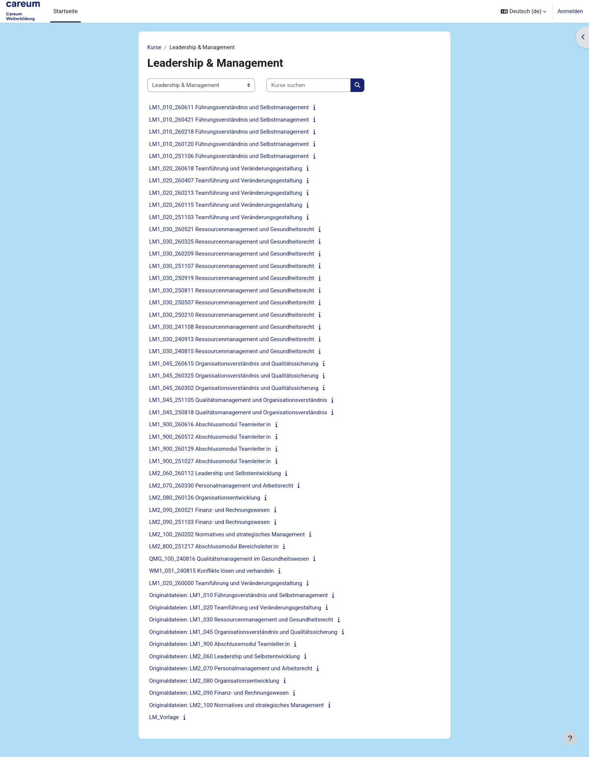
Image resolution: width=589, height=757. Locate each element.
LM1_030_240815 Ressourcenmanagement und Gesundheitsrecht (231, 351)
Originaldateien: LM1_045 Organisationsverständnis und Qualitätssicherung (243, 632)
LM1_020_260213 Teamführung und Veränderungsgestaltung (225, 193)
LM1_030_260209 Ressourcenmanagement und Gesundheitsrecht (231, 254)
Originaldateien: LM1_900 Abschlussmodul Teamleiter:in (219, 644)
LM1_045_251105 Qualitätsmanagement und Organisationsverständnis (238, 400)
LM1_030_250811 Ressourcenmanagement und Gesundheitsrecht (231, 290)
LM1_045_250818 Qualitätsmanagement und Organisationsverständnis (238, 412)
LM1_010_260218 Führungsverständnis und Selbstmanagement (229, 132)
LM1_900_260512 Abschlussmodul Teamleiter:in (210, 437)
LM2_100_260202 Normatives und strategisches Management (227, 534)
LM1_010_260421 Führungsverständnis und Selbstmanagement (229, 120)
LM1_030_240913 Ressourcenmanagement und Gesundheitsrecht (231, 339)
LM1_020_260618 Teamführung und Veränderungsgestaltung (225, 169)
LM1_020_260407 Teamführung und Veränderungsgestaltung (225, 181)
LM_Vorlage (164, 717)
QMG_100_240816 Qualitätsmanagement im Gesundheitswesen (229, 559)
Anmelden (570, 11)
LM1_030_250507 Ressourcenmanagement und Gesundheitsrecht (231, 302)
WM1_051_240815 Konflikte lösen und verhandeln (211, 571)
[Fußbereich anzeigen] (570, 738)
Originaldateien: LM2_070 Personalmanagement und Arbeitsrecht (230, 668)
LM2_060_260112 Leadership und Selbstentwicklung (215, 473)
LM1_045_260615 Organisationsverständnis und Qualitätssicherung (234, 364)
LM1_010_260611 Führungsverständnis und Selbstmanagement (229, 107)
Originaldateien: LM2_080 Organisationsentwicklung (214, 681)
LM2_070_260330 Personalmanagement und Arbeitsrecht (221, 486)
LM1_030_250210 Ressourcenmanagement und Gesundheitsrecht (231, 315)
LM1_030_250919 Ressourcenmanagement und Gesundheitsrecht (231, 278)
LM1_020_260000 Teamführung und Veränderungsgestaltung (225, 583)
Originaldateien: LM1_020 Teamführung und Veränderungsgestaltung (235, 608)
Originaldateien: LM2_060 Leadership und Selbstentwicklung (224, 656)
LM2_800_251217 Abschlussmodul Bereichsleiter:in (213, 546)
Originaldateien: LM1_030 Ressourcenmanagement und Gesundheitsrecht (241, 620)
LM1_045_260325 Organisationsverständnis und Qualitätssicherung (234, 376)
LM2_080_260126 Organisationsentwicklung (204, 498)
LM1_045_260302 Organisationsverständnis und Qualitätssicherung (234, 388)
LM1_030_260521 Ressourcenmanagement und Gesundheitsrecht (231, 229)
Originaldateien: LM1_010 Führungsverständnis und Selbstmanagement (238, 595)
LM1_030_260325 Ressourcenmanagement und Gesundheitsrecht (231, 242)
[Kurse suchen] (308, 86)
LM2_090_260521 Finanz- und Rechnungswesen (209, 510)
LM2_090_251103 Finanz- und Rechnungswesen (209, 522)
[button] (523, 11)
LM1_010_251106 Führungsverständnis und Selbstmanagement (229, 156)
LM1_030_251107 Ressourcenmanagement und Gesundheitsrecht (231, 266)
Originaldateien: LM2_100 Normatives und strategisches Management (236, 705)
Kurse (154, 47)
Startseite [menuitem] (65, 11)
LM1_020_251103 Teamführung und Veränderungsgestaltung (225, 217)
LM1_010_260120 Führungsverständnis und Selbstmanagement (229, 144)
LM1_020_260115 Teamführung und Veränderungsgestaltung (225, 205)
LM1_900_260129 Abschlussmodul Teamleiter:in (210, 449)
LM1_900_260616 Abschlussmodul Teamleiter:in (210, 424)
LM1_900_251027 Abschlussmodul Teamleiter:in (210, 461)
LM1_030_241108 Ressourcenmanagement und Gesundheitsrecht (231, 327)
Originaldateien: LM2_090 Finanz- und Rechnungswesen (219, 693)
